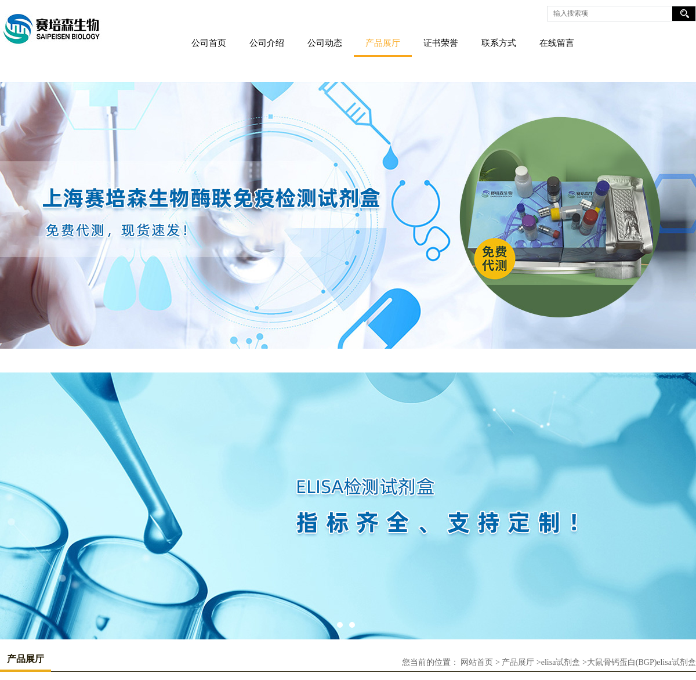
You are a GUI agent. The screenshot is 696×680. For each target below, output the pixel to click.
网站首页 (477, 662)
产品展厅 (382, 43)
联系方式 (498, 43)
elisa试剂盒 (561, 662)
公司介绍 (266, 43)
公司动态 (324, 43)
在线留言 (556, 43)
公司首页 (208, 43)
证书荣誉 (440, 43)
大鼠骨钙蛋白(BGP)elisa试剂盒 (641, 662)
